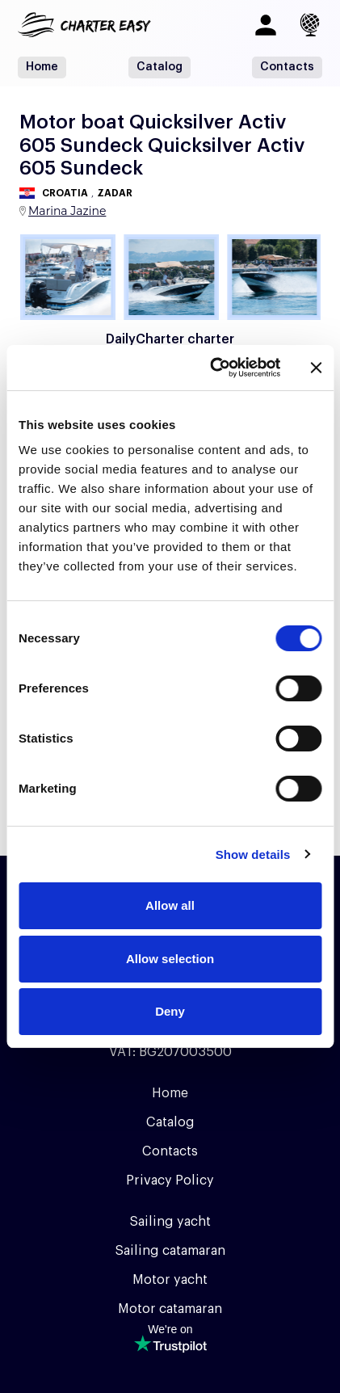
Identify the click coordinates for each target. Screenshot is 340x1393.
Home (42, 67)
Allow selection (170, 959)
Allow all (170, 905)
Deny (170, 1011)
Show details (253, 854)
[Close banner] (315, 367)
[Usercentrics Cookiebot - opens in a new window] (212, 367)
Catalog (159, 67)
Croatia (65, 193)
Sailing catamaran (170, 1250)
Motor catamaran (170, 1309)
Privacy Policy (170, 1180)
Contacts (287, 67)
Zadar (114, 193)
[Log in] (265, 25)
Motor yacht (170, 1279)
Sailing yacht (170, 1221)
